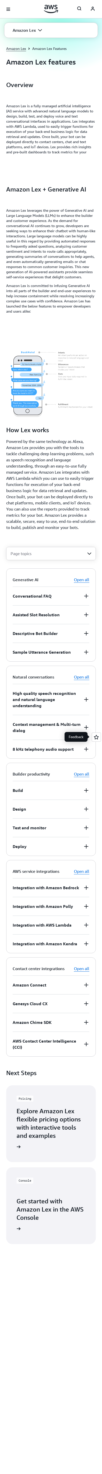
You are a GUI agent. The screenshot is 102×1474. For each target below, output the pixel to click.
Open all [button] (81, 579)
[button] (27, 30)
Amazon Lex (16, 48)
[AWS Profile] (93, 9)
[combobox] (51, 553)
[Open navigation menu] (8, 9)
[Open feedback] (96, 737)
